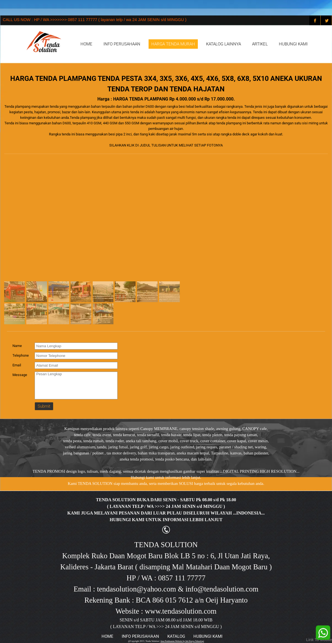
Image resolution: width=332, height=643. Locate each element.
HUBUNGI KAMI (293, 44)
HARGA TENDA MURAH (173, 44)
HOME (86, 44)
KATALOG (176, 636)
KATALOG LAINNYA (223, 44)
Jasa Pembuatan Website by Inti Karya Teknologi (182, 641)
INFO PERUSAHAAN (121, 44)
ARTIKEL (260, 44)
